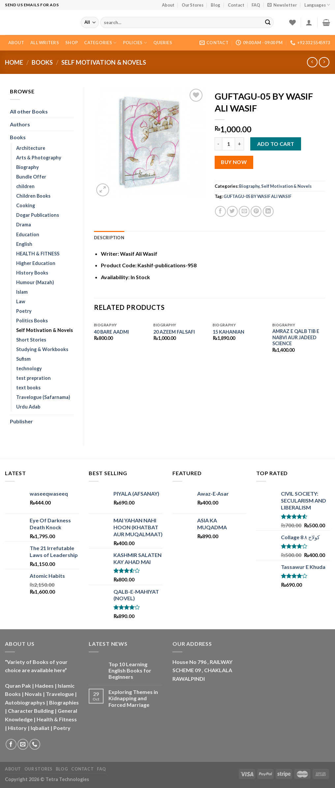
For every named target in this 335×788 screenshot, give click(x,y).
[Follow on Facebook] (11, 744)
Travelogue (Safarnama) (43, 397)
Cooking (25, 205)
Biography (27, 167)
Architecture (30, 148)
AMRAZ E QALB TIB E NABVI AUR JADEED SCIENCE (295, 337)
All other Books (29, 111)
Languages (317, 5)
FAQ (256, 5)
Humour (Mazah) (35, 282)
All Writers (44, 42)
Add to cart (275, 144)
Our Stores (192, 5)
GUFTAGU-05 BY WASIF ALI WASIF (257, 196)
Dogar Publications (37, 215)
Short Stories (31, 340)
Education (27, 234)
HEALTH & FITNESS (37, 253)
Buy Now (234, 162)
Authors (20, 124)
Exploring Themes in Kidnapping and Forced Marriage (133, 698)
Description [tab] (109, 237)
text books (28, 387)
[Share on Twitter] (232, 211)
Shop (71, 42)
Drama (23, 224)
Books (42, 62)
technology (29, 368)
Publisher (21, 421)
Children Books (33, 196)
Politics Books (32, 320)
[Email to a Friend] (244, 211)
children (25, 186)
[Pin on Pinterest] (256, 211)
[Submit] (267, 22)
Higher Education (35, 263)
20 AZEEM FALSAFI (174, 332)
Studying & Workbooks (42, 349)
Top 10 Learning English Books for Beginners (129, 670)
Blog (215, 5)
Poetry (24, 311)
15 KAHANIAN (228, 332)
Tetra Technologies (67, 779)
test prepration (33, 378)
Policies (135, 43)
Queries (162, 42)
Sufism (23, 359)
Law (20, 301)
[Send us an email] (22, 744)
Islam (22, 292)
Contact (236, 5)
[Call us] (34, 744)
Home (14, 62)
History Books (32, 273)
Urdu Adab (28, 407)
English (24, 244)
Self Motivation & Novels (103, 62)
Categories (100, 43)
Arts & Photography (38, 157)
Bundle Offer (31, 177)
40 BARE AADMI (111, 332)
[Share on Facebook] (220, 211)
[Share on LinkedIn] (268, 211)
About (168, 5)
